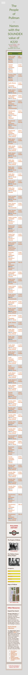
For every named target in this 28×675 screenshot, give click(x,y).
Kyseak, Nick (11, 479)
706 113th (21, 262)
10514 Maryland (20, 101)
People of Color (11, 581)
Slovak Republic (12, 142)
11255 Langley (20, 218)
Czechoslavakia (12, 207)
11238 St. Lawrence (20, 295)
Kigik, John (11, 167)
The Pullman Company (14, 651)
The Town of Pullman (14, 655)
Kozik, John (11, 336)
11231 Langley (20, 197)
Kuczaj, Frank (11, 441)
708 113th (21, 494)
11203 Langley (20, 253)
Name (9, 571)
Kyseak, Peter (12, 486)
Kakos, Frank (11, 56)
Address (9, 573)
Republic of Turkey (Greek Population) (12, 248)
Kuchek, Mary (12, 421)
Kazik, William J (12, 95)
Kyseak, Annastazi (11, 457)
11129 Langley (20, 302)
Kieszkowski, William (11, 131)
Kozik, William (12, 385)
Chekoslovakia (12, 305)
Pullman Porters (14, 657)
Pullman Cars (14, 653)
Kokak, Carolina (12, 217)
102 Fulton (20, 56)
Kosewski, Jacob (11, 253)
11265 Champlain (21, 188)
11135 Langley (20, 243)
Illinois (14, 87)
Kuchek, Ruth (12, 428)
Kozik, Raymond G (11, 366)
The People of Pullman (14, 45)
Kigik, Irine (11, 160)
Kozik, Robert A (12, 379)
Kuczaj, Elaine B (12, 435)
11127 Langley (20, 65)
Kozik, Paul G (11, 352)
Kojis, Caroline (12, 196)
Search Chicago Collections (12, 627)
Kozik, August (12, 294)
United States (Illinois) (12, 135)
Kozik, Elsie (11, 329)
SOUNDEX (11, 57)
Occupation (10, 576)
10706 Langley (20, 457)
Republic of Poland (11, 258)
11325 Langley (20, 204)
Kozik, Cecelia (12, 308)
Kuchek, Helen (12, 400)
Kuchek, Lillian (12, 414)
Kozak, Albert (12, 272)
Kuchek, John (11, 407)
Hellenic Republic (10, 61)
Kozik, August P (12, 301)
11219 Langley (20, 83)
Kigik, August (11, 153)
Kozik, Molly (11, 345)
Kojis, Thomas (12, 203)
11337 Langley (20, 139)
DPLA (14, 632)
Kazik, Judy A (11, 90)
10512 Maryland (20, 393)
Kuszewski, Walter (11, 447)
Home (14, 44)
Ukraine (10, 462)
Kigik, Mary (11, 174)
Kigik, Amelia (11, 146)
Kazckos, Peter (12, 74)
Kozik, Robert (12, 373)
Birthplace (10, 579)
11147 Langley (20, 447)
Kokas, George (12, 242)
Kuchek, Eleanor (10, 393)
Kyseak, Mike (11, 472)
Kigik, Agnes (11, 139)
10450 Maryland (20, 436)
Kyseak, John (11, 465)
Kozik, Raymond (10, 358)
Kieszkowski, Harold (11, 111)
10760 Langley (20, 272)
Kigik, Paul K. (11, 181)
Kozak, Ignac (11, 279)
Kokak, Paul (11, 225)
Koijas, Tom (11, 188)
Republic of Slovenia (11, 222)
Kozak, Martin (12, 286)
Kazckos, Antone (10, 65)
